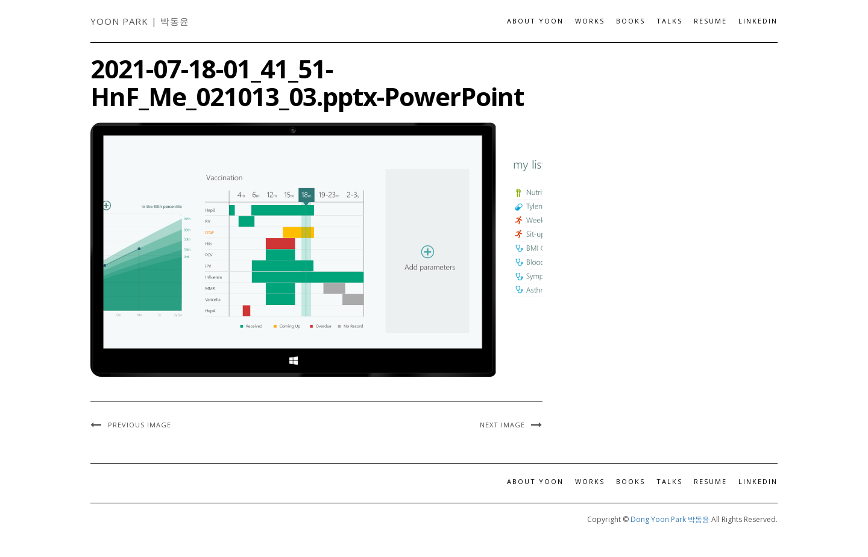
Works (590, 20)
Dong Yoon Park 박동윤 (670, 519)
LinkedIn (758, 20)
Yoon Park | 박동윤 (139, 21)
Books (630, 20)
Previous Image (139, 424)
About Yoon (535, 20)
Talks (669, 20)
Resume (710, 20)
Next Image (502, 424)
